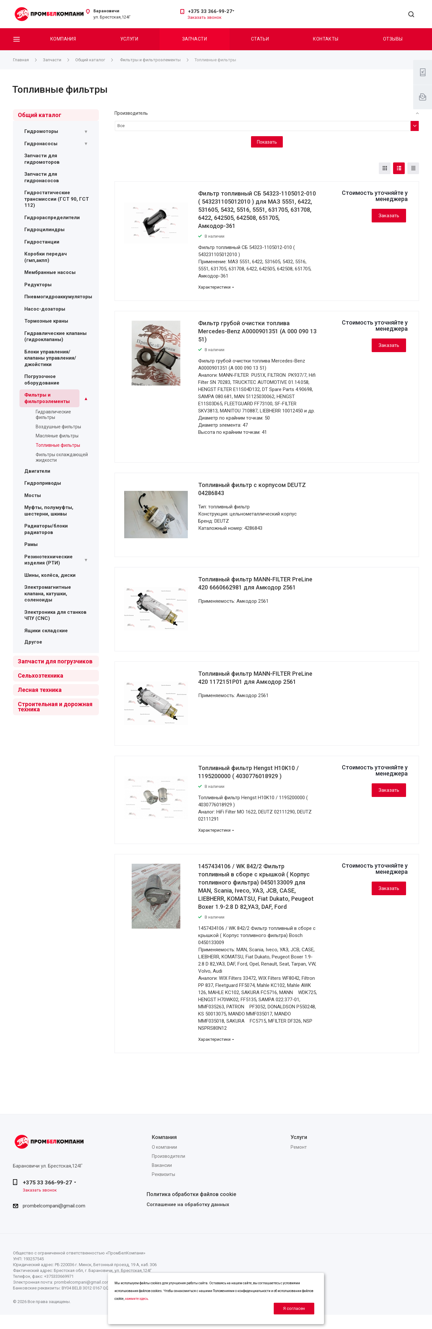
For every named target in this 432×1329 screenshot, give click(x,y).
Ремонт (299, 1147)
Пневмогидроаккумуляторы (58, 297)
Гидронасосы (40, 144)
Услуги (129, 39)
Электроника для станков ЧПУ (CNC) (55, 615)
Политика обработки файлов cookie (191, 1194)
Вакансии (162, 1165)
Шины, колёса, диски (50, 575)
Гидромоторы (41, 131)
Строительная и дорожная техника (55, 707)
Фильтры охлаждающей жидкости (62, 457)
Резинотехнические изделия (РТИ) (48, 560)
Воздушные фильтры (58, 426)
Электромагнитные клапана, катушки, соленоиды (47, 593)
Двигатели (37, 471)
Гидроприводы (42, 483)
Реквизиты (163, 1174)
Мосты (32, 495)
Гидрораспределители (52, 217)
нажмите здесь (136, 1298)
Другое (33, 642)
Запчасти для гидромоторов (42, 159)
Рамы (31, 544)
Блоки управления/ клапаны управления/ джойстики (50, 358)
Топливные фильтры (58, 445)
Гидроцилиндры (44, 229)
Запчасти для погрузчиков (55, 661)
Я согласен (294, 1308)
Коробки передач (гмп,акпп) (45, 257)
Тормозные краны (46, 321)
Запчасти (194, 39)
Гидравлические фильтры (53, 414)
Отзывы (393, 39)
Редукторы (38, 285)
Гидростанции (41, 242)
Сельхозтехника (40, 675)
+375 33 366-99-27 (210, 11)
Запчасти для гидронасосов (41, 177)
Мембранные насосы (50, 272)
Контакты (325, 39)
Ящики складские (46, 631)
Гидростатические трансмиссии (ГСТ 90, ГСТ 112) (56, 199)
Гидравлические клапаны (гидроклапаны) (55, 336)
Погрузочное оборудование (41, 380)
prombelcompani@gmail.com (54, 1206)
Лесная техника (40, 689)
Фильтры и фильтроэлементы (47, 398)
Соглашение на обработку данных (188, 1204)
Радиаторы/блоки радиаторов (46, 529)
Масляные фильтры (57, 435)
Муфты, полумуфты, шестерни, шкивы (48, 510)
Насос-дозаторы (44, 309)
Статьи (260, 39)
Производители (168, 1156)
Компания (63, 39)
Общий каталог (39, 115)
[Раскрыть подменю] (85, 131)
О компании (164, 1147)
